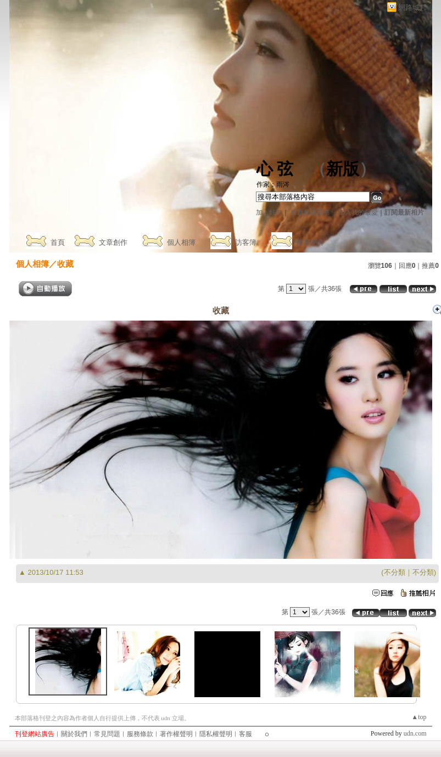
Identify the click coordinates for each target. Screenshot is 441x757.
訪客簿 (245, 242)
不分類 (394, 572)
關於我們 (74, 734)
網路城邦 (412, 7)
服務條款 (140, 734)
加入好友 (269, 212)
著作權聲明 (176, 734)
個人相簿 (181, 242)
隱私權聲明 (215, 734)
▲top (418, 717)
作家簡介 (310, 242)
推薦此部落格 (310, 212)
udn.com (415, 733)
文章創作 (113, 242)
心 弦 (275, 169)
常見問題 (107, 734)
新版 (342, 169)
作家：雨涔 (272, 184)
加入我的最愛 (358, 212)
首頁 (58, 242)
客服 (245, 734)
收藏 (65, 263)
